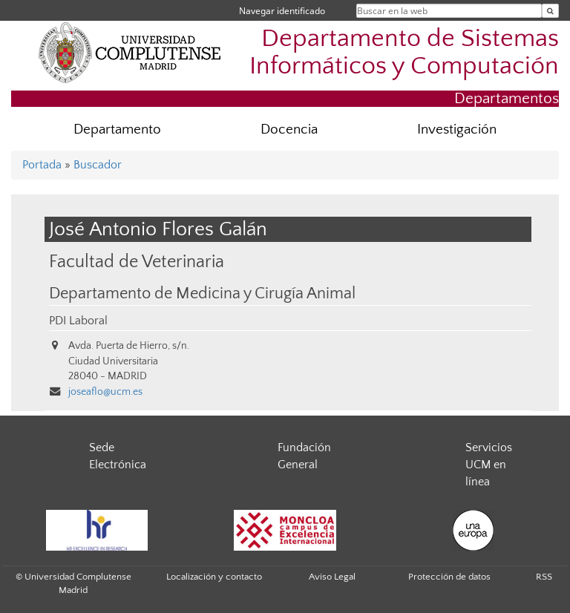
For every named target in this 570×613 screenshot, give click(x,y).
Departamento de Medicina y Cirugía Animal (202, 294)
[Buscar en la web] (550, 11)
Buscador (97, 164)
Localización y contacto (214, 576)
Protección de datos (449, 576)
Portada (42, 164)
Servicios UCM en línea (488, 464)
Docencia (289, 129)
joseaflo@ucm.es (105, 392)
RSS (544, 576)
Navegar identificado (282, 10)
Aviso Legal (332, 576)
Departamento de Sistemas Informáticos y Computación (404, 52)
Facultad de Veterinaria (136, 262)
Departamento (117, 129)
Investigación (457, 129)
